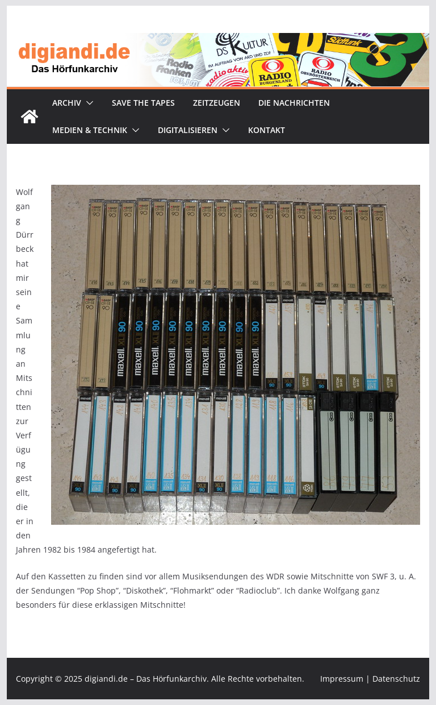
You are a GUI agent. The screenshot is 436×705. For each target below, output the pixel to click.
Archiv (66, 102)
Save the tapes (143, 102)
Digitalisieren (187, 130)
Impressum (341, 678)
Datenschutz (396, 678)
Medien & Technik (89, 130)
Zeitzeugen (216, 102)
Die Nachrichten (294, 102)
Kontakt (266, 130)
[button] (87, 103)
